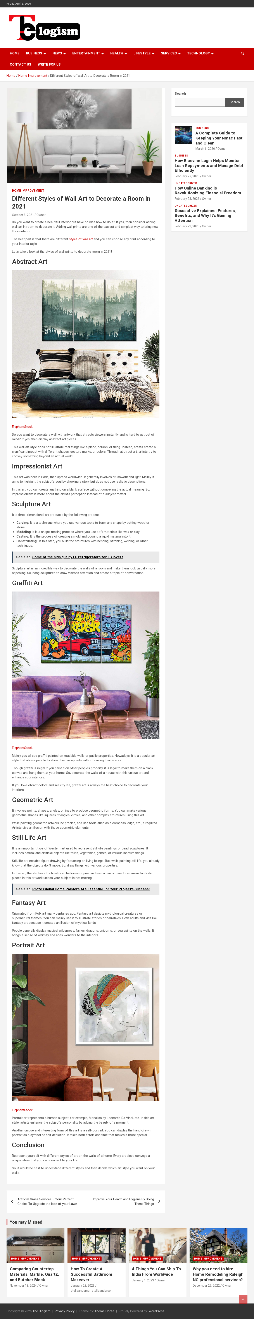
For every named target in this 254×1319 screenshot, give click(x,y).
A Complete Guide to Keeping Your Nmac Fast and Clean (218, 138)
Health (116, 53)
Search (235, 102)
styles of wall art (81, 239)
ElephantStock (22, 427)
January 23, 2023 (83, 1285)
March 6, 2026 (205, 148)
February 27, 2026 (187, 176)
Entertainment (86, 53)
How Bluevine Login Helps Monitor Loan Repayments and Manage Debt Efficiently (209, 165)
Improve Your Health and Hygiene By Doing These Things (123, 1201)
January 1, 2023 (143, 1280)
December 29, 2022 (206, 1285)
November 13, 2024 (23, 1285)
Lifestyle (142, 53)
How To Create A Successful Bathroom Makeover (91, 1274)
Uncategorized (186, 183)
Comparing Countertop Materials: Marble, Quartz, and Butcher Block (34, 1274)
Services (169, 53)
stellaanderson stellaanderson (91, 1290)
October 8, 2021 (23, 215)
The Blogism (41, 1311)
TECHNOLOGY (198, 53)
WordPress (156, 1311)
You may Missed (26, 1222)
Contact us (20, 64)
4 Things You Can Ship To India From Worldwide (156, 1271)
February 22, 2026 (187, 226)
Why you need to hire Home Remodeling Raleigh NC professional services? (218, 1274)
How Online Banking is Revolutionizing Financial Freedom (208, 191)
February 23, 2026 (187, 198)
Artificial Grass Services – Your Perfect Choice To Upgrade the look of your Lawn (47, 1201)
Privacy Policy (64, 1311)
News (57, 53)
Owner (41, 215)
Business (34, 53)
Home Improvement (28, 190)
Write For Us (49, 64)
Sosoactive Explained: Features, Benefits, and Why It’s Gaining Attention (205, 215)
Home (14, 53)
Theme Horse (104, 1311)
